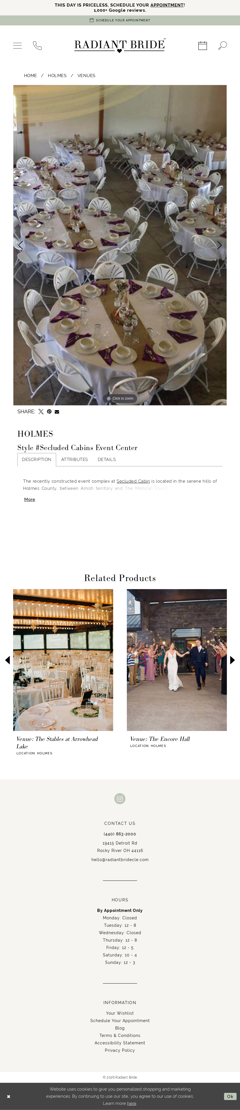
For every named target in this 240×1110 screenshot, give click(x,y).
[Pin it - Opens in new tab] (49, 411)
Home (30, 75)
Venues (86, 75)
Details (107, 459)
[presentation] (63, 660)
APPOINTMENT (167, 5)
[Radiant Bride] (120, 45)
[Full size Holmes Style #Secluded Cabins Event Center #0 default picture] (120, 245)
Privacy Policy (120, 1050)
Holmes (57, 75)
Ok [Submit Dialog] (230, 1096)
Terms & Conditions (120, 1035)
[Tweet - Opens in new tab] (41, 411)
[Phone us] (37, 45)
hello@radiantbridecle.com (120, 859)
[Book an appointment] (120, 20)
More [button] (29, 499)
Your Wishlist (120, 1013)
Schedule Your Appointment (120, 1020)
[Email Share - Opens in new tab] (57, 412)
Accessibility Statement (120, 1043)
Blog (120, 1028)
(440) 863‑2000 (120, 834)
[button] (17, 45)
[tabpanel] (120, 245)
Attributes (74, 459)
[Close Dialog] (8, 1096)
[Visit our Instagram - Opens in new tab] (120, 798)
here (131, 1103)
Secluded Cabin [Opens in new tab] (133, 481)
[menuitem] (17, 45)
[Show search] (223, 45)
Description (37, 459)
